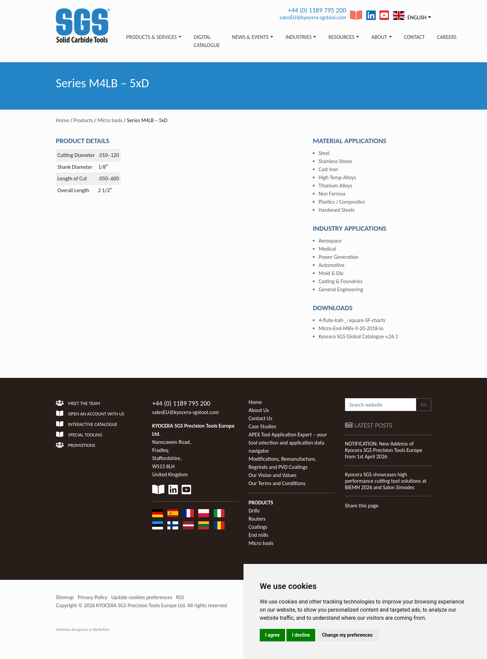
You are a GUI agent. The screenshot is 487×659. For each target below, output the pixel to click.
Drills (254, 510)
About (379, 37)
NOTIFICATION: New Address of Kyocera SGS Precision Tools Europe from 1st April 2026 (383, 450)
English (409, 15)
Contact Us (260, 418)
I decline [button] (301, 635)
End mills (258, 535)
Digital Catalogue (207, 41)
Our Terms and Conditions (277, 483)
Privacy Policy (93, 597)
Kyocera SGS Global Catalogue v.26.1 (358, 336)
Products (83, 120)
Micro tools (109, 120)
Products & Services (151, 37)
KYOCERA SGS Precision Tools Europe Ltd (140, 605)
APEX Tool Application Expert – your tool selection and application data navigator (288, 442)
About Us (259, 410)
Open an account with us (90, 414)
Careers (447, 37)
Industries (298, 37)
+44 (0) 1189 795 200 (317, 10)
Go (423, 404)
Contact (414, 37)
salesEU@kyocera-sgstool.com (312, 17)
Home (62, 120)
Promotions (75, 445)
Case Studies (262, 426)
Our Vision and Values (273, 475)
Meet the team (78, 403)
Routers (257, 519)
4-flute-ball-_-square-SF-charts (352, 320)
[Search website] (380, 404)
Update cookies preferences (141, 597)
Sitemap (65, 597)
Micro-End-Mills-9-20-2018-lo (351, 328)
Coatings (258, 527)
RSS (180, 597)
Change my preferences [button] (347, 635)
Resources (341, 37)
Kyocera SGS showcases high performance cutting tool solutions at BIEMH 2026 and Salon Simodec (385, 481)
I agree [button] (272, 635)
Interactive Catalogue (86, 424)
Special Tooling (79, 435)
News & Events (250, 37)
